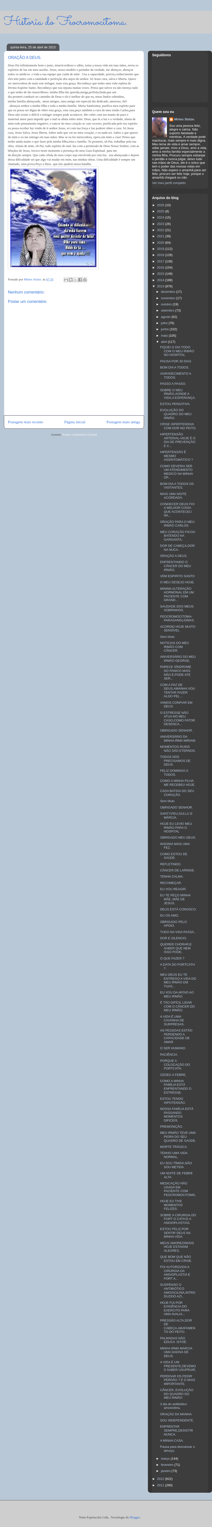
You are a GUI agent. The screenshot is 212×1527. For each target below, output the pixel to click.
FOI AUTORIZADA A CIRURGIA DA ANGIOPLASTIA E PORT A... (175, 1272)
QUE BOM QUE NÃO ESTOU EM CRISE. (176, 1259)
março (166, 1458)
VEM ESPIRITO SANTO (177, 576)
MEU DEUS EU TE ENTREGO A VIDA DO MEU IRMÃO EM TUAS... (178, 980)
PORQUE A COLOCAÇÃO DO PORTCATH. (175, 1064)
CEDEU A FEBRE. (173, 1075)
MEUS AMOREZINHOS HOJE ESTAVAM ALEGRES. (177, 1246)
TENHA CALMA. (171, 876)
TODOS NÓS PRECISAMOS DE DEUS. (175, 760)
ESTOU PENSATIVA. (175, 404)
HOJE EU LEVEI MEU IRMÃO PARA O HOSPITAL (176, 827)
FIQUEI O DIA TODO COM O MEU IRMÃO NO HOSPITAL (177, 351)
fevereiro (167, 1465)
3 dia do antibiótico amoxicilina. (173, 1406)
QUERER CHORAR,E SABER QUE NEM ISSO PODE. (176, 948)
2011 (161, 1485)
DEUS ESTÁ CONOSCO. (178, 909)
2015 (161, 274)
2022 (161, 230)
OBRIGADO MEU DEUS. (178, 837)
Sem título (167, 637)
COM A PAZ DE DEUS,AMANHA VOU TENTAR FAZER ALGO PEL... (177, 690)
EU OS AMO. (169, 915)
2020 (161, 242)
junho (165, 329)
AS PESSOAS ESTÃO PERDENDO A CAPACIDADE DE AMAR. (176, 1036)
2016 (161, 267)
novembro (168, 298)
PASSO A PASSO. (173, 384)
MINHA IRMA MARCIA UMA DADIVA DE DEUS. (176, 1352)
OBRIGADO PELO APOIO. (173, 924)
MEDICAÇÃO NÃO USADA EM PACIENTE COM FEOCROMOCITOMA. (178, 1189)
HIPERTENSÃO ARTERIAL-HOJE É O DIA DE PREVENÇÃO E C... (177, 440)
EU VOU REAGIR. (173, 889)
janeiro (166, 1471)
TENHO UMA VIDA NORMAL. (173, 1155)
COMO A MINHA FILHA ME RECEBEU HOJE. (177, 783)
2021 (161, 236)
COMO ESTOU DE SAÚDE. (173, 856)
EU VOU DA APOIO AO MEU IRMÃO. (177, 994)
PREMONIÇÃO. (171, 1126)
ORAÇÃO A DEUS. (173, 556)
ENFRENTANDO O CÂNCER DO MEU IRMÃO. (175, 565)
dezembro (168, 292)
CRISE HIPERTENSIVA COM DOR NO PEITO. (178, 426)
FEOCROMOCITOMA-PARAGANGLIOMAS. (177, 618)
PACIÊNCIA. (169, 1054)
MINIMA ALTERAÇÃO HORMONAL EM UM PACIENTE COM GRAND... (177, 594)
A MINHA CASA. (171, 1440)
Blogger (135, 1517)
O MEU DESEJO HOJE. (177, 582)
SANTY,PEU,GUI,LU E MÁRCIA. (176, 815)
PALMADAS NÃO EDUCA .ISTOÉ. (173, 1340)
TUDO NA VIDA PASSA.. (177, 932)
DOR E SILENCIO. (173, 938)
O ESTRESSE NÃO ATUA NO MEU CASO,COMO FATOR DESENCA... (177, 718)
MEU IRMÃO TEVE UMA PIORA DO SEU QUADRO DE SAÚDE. (178, 1136)
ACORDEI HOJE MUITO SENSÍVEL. (177, 628)
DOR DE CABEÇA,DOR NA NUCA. (177, 548)
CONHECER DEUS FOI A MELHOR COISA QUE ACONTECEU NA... (177, 509)
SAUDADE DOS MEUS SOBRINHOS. (177, 608)
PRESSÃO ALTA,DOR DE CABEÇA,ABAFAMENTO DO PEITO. (177, 1326)
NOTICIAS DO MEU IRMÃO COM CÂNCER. (174, 646)
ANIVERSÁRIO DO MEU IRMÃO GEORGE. (177, 658)
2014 (161, 280)
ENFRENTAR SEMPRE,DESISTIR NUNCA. (176, 1430)
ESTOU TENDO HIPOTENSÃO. (173, 1100)
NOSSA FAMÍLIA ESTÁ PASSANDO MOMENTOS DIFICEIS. (176, 1114)
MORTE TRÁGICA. (173, 1147)
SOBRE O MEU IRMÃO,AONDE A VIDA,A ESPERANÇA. (177, 394)
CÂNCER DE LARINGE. (177, 870)
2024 (161, 217)
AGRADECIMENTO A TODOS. (175, 375)
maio (165, 335)
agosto (166, 317)
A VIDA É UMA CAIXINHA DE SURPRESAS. (172, 1020)
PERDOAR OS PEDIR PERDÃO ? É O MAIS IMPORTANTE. (177, 1380)
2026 (161, 205)
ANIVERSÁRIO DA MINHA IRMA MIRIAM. (178, 738)
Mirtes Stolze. (184, 119)
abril (164, 342)
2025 (161, 211)
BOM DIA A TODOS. (174, 367)
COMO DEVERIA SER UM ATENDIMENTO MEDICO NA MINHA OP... (176, 471)
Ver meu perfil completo (169, 183)
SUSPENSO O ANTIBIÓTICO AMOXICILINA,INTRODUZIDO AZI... (177, 1290)
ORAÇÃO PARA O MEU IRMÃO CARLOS (177, 524)
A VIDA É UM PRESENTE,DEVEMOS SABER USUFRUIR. (178, 1366)
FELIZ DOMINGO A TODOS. (174, 772)
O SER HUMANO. (173, 1048)
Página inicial (74, 422)
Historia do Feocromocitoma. (65, 22)
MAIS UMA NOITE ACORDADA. (173, 496)
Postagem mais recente (25, 422)
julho (165, 323)
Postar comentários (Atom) (79, 434)
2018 (161, 255)
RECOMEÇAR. (171, 883)
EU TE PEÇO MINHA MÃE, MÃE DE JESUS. (175, 899)
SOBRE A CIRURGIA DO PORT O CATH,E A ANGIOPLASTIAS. (178, 1219)
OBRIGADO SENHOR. (176, 730)
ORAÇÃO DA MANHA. (176, 1414)
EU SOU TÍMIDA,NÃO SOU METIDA (176, 1165)
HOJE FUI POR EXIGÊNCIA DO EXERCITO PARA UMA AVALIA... (174, 1308)
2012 (161, 1479)
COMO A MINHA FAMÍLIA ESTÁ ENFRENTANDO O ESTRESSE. (175, 1086)
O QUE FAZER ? (172, 958)
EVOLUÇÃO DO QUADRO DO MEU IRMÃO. (176, 414)
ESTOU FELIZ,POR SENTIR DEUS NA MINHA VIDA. (175, 1232)
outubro (167, 304)
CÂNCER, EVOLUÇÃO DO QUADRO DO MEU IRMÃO (176, 1393)
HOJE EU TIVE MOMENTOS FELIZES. (171, 1205)
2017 (161, 261)
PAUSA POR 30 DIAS (175, 361)
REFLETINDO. (170, 864)
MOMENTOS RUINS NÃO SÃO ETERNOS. (177, 749)
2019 (161, 249)
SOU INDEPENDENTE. (177, 1420)
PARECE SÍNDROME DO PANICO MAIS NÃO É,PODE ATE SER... (175, 672)
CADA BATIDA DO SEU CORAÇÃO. (177, 793)
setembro (168, 310)
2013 (161, 286)
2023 (161, 224)
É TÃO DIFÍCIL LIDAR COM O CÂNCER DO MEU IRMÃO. (177, 1006)
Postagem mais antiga (123, 422)
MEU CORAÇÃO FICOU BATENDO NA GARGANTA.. (177, 535)
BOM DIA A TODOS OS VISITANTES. (177, 486)
